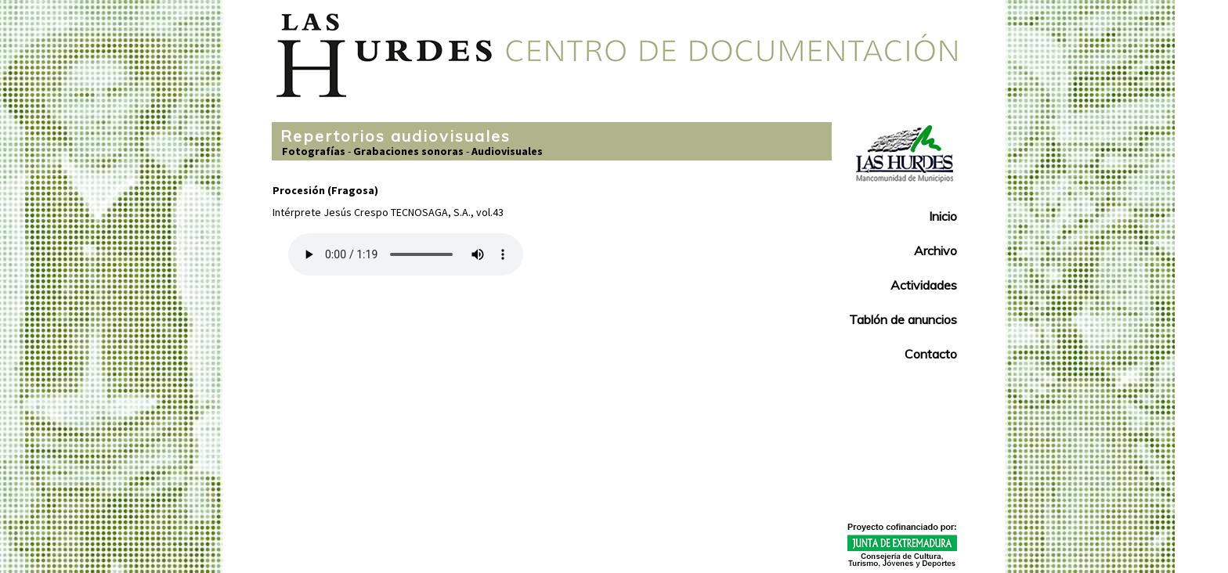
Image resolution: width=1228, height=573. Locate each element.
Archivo (935, 250)
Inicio (943, 216)
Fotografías (313, 151)
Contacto (931, 354)
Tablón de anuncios (903, 319)
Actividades (923, 285)
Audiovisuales (507, 151)
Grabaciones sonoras (408, 151)
